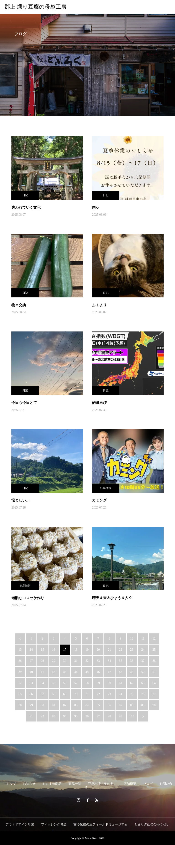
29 (53, 660)
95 (75, 716)
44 (75, 672)
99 (120, 716)
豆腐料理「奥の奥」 (102, 784)
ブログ (148, 784)
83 (75, 705)
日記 (25, 195)
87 (120, 705)
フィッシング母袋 (54, 824)
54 (42, 683)
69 (64, 694)
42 (53, 672)
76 (142, 694)
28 (42, 660)
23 (131, 649)
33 (98, 660)
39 (20, 672)
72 (98, 694)
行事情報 (105, 488)
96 (87, 716)
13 (20, 649)
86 (109, 705)
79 (31, 705)
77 (154, 694)
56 (64, 683)
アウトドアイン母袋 (19, 824)
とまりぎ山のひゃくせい (152, 824)
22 (120, 649)
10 (131, 638)
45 (87, 672)
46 (98, 672)
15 (42, 649)
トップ (11, 784)
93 (53, 716)
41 (42, 672)
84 (87, 705)
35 (120, 660)
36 (131, 660)
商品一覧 (74, 784)
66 (31, 694)
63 (142, 683)
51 (154, 672)
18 (75, 649)
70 (75, 694)
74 (120, 694)
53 (31, 683)
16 (53, 649)
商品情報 (25, 585)
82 (64, 705)
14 (31, 649)
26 (20, 660)
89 (142, 705)
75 (131, 694)
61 (120, 683)
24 (142, 649)
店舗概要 (130, 784)
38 (154, 660)
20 (98, 649)
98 (109, 716)
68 (53, 694)
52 (20, 683)
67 (42, 694)
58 (87, 683)
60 (109, 683)
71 (87, 694)
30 (64, 660)
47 (109, 672)
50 (142, 672)
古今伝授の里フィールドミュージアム (100, 824)
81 (53, 705)
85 (98, 705)
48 (120, 672)
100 (131, 716)
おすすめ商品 (52, 784)
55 (53, 683)
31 (75, 660)
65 (20, 694)
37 (142, 660)
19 (87, 649)
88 (131, 705)
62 (131, 683)
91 (31, 716)
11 (142, 638)
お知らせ (29, 784)
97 (98, 716)
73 (109, 694)
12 (154, 638)
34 (109, 660)
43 (64, 672)
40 (31, 672)
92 (42, 716)
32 (87, 660)
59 (98, 683)
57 (75, 683)
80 (42, 705)
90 (154, 705)
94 (64, 716)
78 (20, 705)
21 (109, 649)
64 (154, 683)
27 (31, 660)
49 (131, 672)
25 (154, 649)
